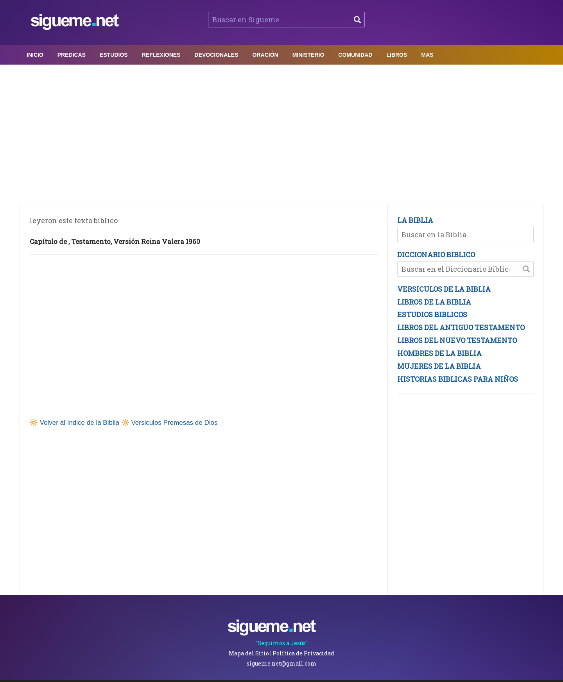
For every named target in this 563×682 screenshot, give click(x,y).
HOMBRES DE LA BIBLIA (439, 353)
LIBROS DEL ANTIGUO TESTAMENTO (461, 327)
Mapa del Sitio (249, 653)
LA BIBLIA (415, 220)
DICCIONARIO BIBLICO (436, 254)
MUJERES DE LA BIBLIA (439, 366)
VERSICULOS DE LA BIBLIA (444, 289)
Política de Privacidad (303, 653)
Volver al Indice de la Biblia (79, 422)
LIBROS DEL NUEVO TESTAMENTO (457, 340)
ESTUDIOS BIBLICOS (432, 314)
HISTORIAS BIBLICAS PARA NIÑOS (457, 379)
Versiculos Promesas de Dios (174, 422)
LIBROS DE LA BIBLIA (434, 302)
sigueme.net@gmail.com (282, 663)
